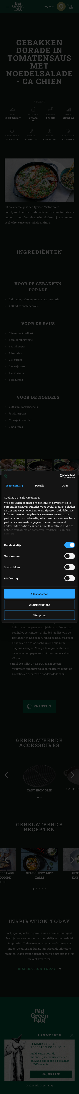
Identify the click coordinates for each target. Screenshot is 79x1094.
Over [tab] (65, 485)
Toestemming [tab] (14, 485)
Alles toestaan (39, 594)
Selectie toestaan (39, 604)
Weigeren (39, 615)
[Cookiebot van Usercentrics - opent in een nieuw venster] (58, 476)
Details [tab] (39, 485)
